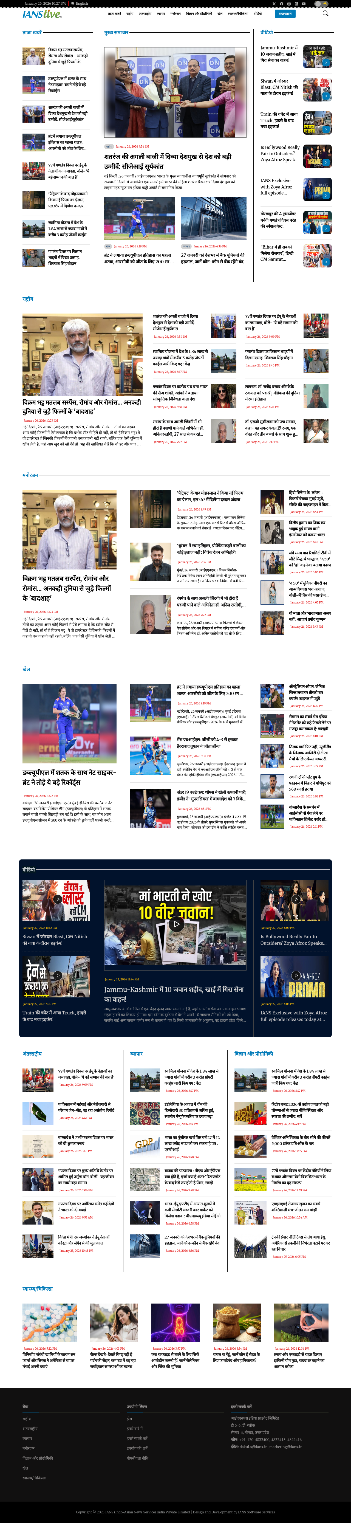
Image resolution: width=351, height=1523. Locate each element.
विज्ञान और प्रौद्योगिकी (199, 14)
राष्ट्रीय (129, 14)
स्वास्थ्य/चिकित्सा (238, 14)
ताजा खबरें (114, 14)
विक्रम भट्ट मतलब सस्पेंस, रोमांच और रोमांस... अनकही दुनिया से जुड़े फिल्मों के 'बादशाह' (66, 588)
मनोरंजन (175, 14)
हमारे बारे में (135, 1428)
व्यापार (161, 14)
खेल (219, 14)
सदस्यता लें (285, 14)
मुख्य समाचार (116, 32)
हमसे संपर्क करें (137, 1438)
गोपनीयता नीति (137, 1458)
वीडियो (258, 14)
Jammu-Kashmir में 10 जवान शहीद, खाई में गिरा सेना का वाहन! (174, 994)
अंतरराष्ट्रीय (145, 14)
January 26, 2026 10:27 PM (45, 3)
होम (129, 1418)
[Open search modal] (326, 13)
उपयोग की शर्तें (137, 1448)
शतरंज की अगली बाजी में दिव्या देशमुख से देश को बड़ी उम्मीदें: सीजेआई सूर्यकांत (167, 162)
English (79, 3)
